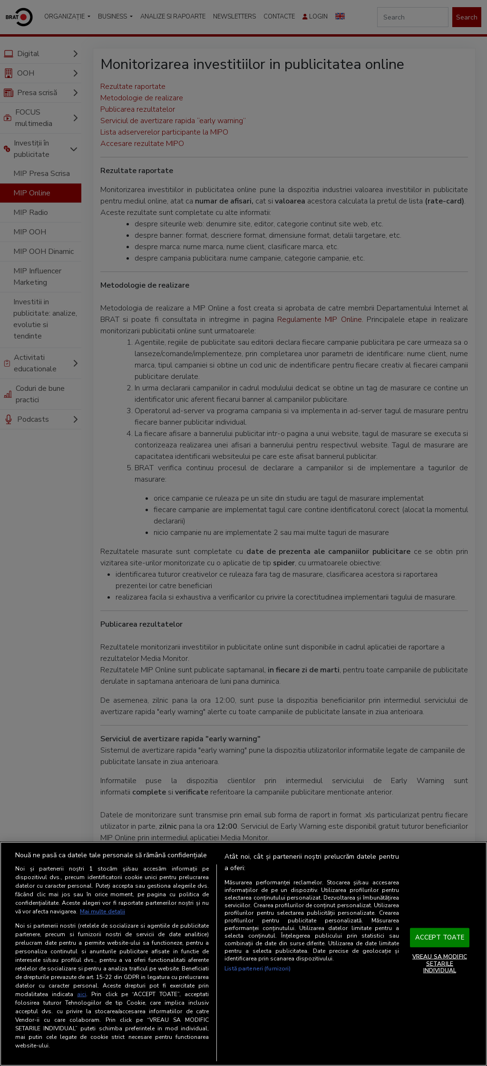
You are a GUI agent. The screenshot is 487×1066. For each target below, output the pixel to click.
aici (81, 994)
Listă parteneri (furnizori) (257, 968)
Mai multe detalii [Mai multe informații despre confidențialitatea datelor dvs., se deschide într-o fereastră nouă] (102, 911)
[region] (243, 954)
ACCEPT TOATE (440, 937)
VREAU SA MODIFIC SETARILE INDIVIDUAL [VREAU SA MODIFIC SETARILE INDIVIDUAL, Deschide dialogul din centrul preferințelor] (439, 963)
